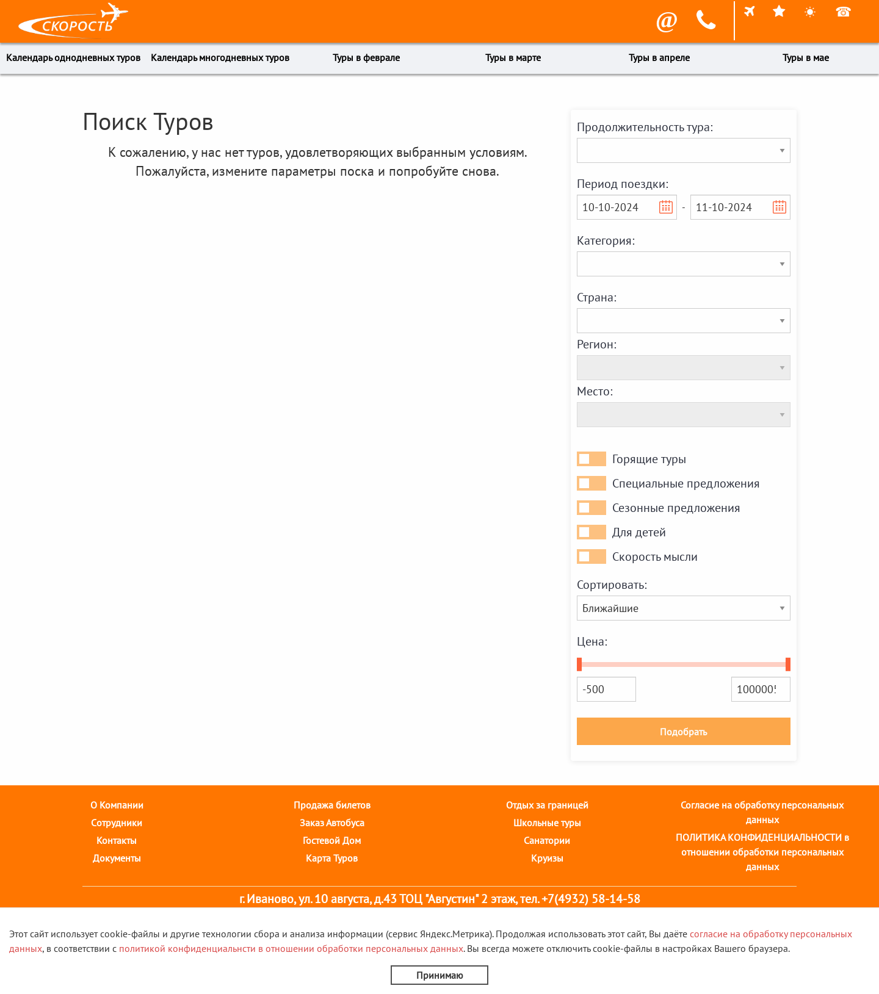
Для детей (639, 532)
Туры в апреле (659, 57)
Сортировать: (611, 584)
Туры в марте (513, 57)
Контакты (116, 840)
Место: (594, 391)
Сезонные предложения (676, 507)
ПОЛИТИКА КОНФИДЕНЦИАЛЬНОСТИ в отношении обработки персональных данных (762, 852)
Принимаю (439, 975)
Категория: (605, 240)
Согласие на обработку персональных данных (762, 812)
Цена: (592, 641)
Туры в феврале (366, 57)
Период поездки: (622, 184)
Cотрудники (116, 822)
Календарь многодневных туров (220, 57)
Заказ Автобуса (332, 822)
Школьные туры (547, 822)
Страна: (596, 297)
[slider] (579, 664)
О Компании (116, 805)
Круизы (547, 858)
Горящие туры (649, 459)
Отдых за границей (547, 805)
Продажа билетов (332, 805)
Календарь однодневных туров (73, 57)
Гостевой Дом (332, 840)
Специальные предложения (686, 483)
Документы (117, 858)
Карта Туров (332, 858)
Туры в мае (806, 57)
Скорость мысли (655, 556)
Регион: (596, 344)
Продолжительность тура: (644, 127)
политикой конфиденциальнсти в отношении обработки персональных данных (291, 948)
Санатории (547, 840)
